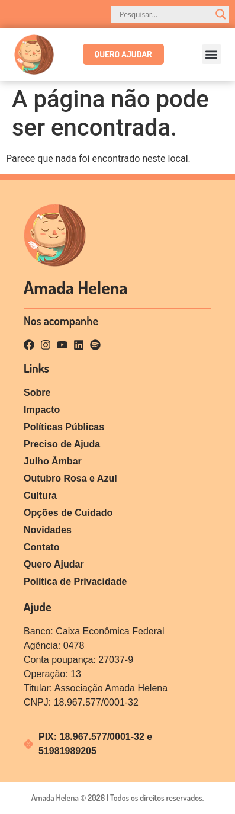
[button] (211, 54)
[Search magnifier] (221, 14)
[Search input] (165, 14)
